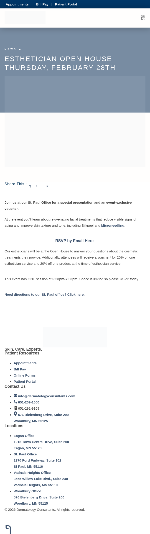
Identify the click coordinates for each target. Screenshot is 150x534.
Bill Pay (42, 4)
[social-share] (32, 185)
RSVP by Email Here (74, 241)
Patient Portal (66, 4)
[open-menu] (142, 18)
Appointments (17, 4)
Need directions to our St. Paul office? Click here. (45, 294)
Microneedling (112, 225)
